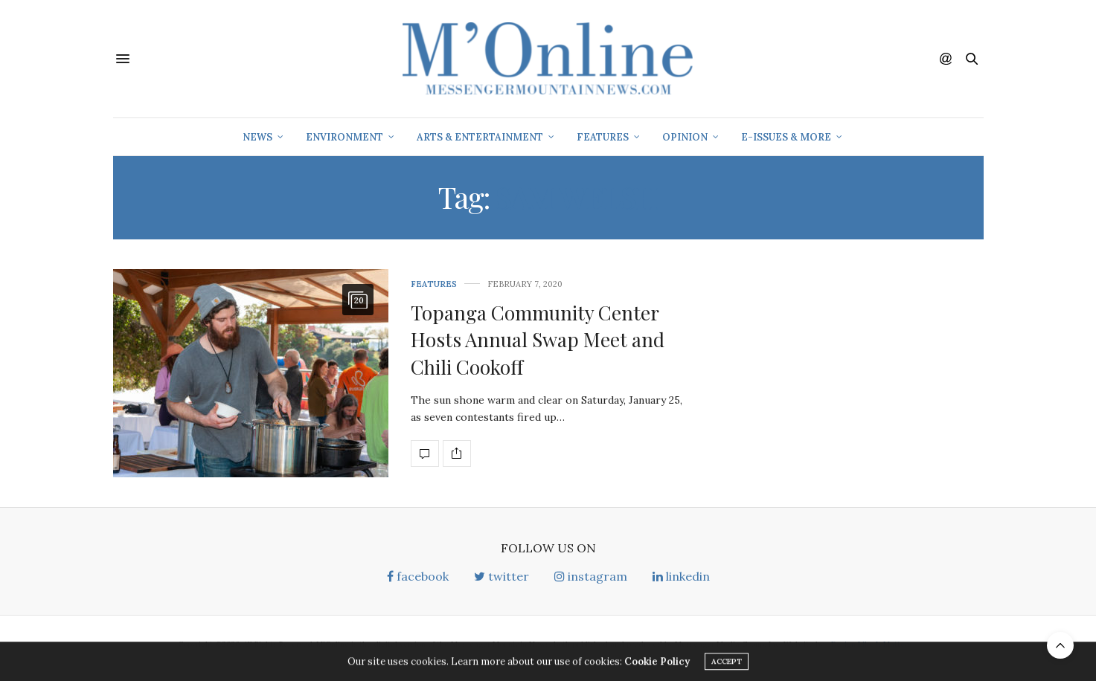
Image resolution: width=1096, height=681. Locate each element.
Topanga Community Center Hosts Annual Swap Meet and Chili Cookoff (537, 340)
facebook (418, 576)
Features (603, 137)
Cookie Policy (657, 663)
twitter (501, 576)
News (257, 137)
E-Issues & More (786, 137)
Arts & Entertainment (480, 137)
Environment (344, 137)
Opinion (685, 137)
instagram (590, 576)
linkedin (681, 576)
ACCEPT (726, 663)
